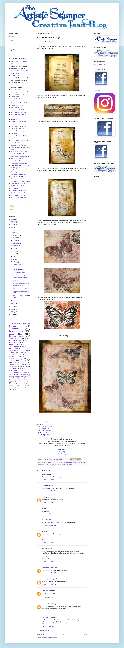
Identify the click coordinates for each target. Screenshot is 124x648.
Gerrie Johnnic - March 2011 (19, 103)
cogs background (59, 462)
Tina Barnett (14, 188)
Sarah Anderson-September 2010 (20, 165)
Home (62, 634)
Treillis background (57, 464)
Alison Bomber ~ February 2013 (20, 61)
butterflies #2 (51, 462)
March (15, 259)
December (16, 235)
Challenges (27, 383)
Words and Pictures (48, 617)
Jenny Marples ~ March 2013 (19, 114)
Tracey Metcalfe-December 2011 (20, 190)
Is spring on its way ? (18, 286)
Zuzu (24, 359)
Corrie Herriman (47, 590)
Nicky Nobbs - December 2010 (19, 163)
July (14, 248)
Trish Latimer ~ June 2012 (18, 195)
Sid (43, 508)
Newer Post (40, 634)
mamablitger (45, 548)
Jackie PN (45, 520)
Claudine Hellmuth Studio (17, 360)
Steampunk (23, 362)
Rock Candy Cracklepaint (17, 370)
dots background (68, 462)
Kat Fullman (14, 119)
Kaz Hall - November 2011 (18, 124)
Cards (21, 344)
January (15, 300)
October (15, 240)
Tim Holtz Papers (24, 366)
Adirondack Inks (14, 372)
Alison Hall (15, 334)
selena (43, 497)
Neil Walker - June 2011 (17, 158)
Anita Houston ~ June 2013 (18, 68)
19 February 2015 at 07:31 (49, 502)
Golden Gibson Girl (18, 269)
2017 (12, 227)
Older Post (84, 634)
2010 (12, 314)
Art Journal (44, 462)
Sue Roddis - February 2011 (18, 183)
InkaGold (22, 378)
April (14, 256)
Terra (28, 382)
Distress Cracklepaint (22, 376)
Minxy (28, 364)
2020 (12, 219)
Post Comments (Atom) (50, 637)
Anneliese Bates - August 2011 (19, 71)
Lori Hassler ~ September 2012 (19, 136)
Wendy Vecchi (26, 380)
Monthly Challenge (16, 356)
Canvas (14, 368)
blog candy (15, 374)
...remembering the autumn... (21, 277)
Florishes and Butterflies (19, 272)
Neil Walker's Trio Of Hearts (20, 288)
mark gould (45, 474)
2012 (12, 309)
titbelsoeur (12, 36)
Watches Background (67, 464)
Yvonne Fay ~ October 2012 (19, 197)
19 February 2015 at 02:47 (49, 491)
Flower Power (26, 372)
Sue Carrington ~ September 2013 (20, 181)
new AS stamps (41, 464)
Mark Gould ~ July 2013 (18, 154)
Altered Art (22, 352)
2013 (12, 306)
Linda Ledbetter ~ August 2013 (19, 131)
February (15, 262)
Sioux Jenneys (14, 338)
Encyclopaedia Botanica (79, 462)
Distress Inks (16, 331)
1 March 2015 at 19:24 (48, 626)
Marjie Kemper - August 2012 (19, 151)
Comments (14, 210)
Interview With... (15, 385)
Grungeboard (12, 378)
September (16, 243)
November (16, 237)
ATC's (21, 364)
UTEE (14, 366)
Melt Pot (13, 383)
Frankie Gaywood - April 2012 (19, 94)
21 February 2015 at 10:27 (49, 611)
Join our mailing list (99, 64)
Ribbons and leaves (18, 264)
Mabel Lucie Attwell (20, 346)
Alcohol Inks (13, 359)
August (15, 246)
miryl (43, 531)
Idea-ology (12, 342)
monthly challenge (65, 443)
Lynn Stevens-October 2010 (18, 145)
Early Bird (15, 280)
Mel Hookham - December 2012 (20, 156)
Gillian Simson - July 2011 (18, 105)
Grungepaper (23, 368)
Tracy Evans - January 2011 (18, 193)
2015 (12, 232)
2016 (12, 230)
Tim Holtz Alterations (17, 354)
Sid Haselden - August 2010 (18, 174)
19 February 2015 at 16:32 (49, 597)
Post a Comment (44, 630)
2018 (12, 224)
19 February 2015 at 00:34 (49, 479)
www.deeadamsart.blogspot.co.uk (52, 604)
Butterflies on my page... (19, 275)
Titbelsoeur (48, 464)
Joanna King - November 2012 (19, 117)
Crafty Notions (15, 382)
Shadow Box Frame (20, 387)
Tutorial (12, 389)
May (14, 254)
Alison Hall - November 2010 (19, 64)
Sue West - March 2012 (17, 186)
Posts (12, 206)
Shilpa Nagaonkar (47, 485)
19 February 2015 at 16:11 (49, 573)
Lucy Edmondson (16, 143)
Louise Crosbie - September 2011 (20, 140)
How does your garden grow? (21, 283)
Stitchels (23, 382)
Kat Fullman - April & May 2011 (20, 121)
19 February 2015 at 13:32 (49, 542)
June (14, 251)
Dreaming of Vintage (48, 567)
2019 (12, 222)
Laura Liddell (14, 126)
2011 (12, 312)
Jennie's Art (12, 362)
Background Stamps (16, 336)
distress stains (21, 340)
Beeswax (20, 383)
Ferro (28, 387)
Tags (28, 344)
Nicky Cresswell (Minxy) (18, 161)
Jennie (11, 40)
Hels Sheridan (15, 107)
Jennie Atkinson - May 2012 (19, 112)
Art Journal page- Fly (18, 267)
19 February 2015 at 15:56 (49, 561)
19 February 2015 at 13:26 (49, 525)
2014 (12, 304)
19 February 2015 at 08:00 (49, 514)
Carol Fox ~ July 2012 (17, 75)
